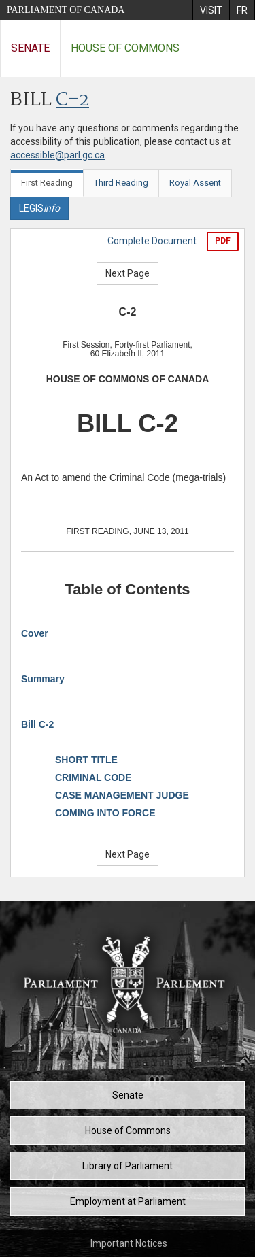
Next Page (127, 273)
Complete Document (152, 240)
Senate (30, 47)
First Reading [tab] (47, 183)
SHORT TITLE (86, 759)
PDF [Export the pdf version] (223, 241)
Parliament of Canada (65, 10)
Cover (34, 633)
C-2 (72, 100)
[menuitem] (210, 10)
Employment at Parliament (128, 1201)
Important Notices (128, 1243)
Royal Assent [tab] (195, 183)
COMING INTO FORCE (105, 812)
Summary (43, 678)
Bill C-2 (37, 724)
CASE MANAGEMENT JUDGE (122, 795)
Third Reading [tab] (121, 183)
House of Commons (125, 47)
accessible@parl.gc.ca (57, 155)
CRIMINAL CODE (93, 777)
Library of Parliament (127, 1165)
